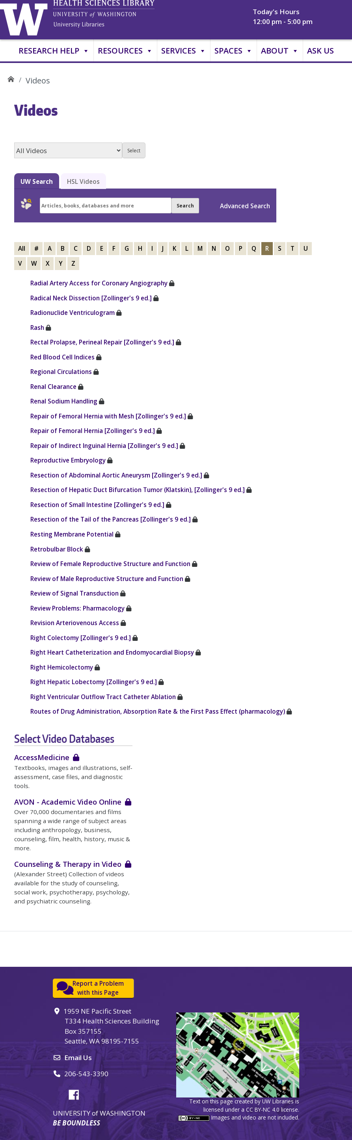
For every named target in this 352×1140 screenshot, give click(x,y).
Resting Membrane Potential (72, 534)
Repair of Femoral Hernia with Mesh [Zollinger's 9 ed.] (108, 416)
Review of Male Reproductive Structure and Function (106, 579)
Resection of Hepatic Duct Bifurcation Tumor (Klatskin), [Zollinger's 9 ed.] (137, 490)
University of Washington (25, 17)
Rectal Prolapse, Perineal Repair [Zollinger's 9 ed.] (102, 342)
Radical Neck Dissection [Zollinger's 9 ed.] (91, 298)
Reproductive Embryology (68, 460)
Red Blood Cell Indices (62, 357)
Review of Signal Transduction (74, 593)
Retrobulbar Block (56, 549)
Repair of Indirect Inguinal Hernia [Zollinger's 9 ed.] (104, 446)
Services (183, 50)
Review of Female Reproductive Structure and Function (110, 564)
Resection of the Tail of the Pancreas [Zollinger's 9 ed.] (110, 519)
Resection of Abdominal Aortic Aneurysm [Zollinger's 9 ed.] (116, 475)
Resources (125, 50)
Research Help (54, 50)
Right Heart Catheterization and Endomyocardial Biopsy (112, 652)
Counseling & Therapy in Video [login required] (67, 864)
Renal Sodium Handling (63, 401)
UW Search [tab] (36, 181)
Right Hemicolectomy (61, 667)
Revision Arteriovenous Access (74, 623)
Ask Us (320, 50)
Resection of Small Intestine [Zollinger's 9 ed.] (97, 505)
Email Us (78, 1057)
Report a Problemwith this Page (98, 987)
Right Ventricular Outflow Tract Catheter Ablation (103, 697)
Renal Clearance (53, 386)
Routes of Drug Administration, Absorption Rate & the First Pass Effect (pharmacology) (157, 711)
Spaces (233, 50)
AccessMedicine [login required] (41, 757)
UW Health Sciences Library (11, 78)
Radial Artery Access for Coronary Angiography (99, 283)
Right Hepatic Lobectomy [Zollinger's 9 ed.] (93, 682)
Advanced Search (245, 206)
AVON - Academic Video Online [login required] (67, 802)
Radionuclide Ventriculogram (72, 312)
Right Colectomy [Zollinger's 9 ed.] (80, 638)
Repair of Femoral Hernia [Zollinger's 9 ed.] (92, 431)
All (21, 248)
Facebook (77, 1093)
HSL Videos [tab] (83, 181)
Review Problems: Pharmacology (77, 608)
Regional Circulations (61, 372)
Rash (38, 327)
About (280, 50)
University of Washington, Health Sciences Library (116, 17)
